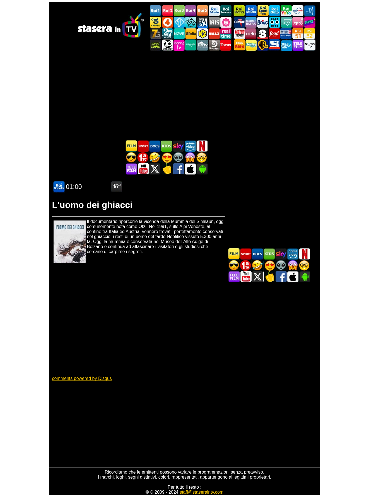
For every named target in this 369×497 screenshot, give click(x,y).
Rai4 (191, 10)
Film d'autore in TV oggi (202, 157)
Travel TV (191, 45)
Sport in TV (143, 146)
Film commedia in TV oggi (155, 157)
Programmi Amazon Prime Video (190, 146)
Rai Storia (239, 10)
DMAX (214, 33)
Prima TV (143, 157)
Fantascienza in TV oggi (178, 157)
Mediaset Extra (251, 22)
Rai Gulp (274, 10)
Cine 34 (202, 22)
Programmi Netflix (202, 146)
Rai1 (155, 10)
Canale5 (155, 22)
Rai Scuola (251, 10)
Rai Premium (226, 10)
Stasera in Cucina (166, 168)
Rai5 (202, 10)
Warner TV (263, 45)
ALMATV (309, 45)
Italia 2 (191, 22)
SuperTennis (155, 45)
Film (131, 146)
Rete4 (167, 22)
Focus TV (226, 45)
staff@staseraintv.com (201, 492)
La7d (298, 22)
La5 (226, 22)
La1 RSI (298, 33)
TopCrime (239, 22)
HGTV (202, 45)
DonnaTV (179, 45)
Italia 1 (179, 22)
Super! (309, 22)
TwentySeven (167, 33)
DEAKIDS (239, 45)
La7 (286, 22)
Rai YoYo (286, 10)
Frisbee (251, 45)
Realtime (226, 33)
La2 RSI (309, 33)
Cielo (251, 33)
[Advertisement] (184, 95)
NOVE (179, 33)
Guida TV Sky (178, 146)
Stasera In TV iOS (190, 168)
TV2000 (309, 10)
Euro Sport (298, 10)
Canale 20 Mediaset (167, 45)
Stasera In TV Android (202, 168)
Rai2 (167, 10)
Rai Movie (214, 10)
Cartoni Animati (166, 146)
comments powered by (82, 378)
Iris (214, 22)
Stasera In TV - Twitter (155, 168)
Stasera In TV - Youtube (143, 168)
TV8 (263, 33)
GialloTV (191, 33)
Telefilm (298, 45)
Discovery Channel (214, 45)
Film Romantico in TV (166, 157)
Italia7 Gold (155, 33)
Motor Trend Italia (239, 33)
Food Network (274, 33)
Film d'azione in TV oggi (131, 157)
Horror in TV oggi (190, 157)
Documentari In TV (155, 146)
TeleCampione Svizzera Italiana (286, 33)
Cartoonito (274, 22)
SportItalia (274, 45)
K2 (202, 33)
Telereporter (286, 45)
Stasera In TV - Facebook (178, 168)
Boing (263, 22)
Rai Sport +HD (263, 10)
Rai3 (179, 10)
